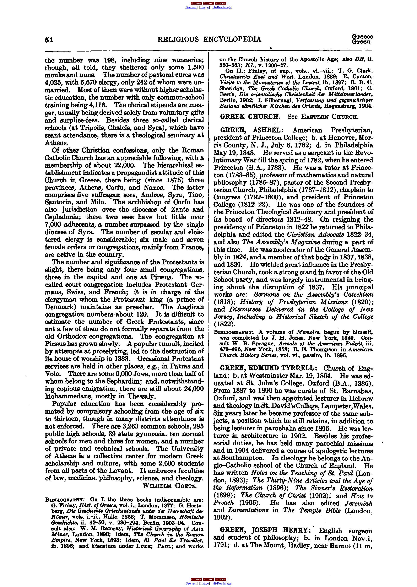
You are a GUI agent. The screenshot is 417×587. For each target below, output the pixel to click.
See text (191, 7)
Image (204, 7)
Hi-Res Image (222, 7)
